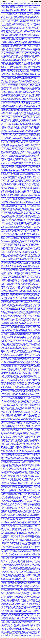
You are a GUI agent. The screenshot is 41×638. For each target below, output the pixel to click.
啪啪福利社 (5, 558)
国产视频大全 (31, 504)
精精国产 (38, 155)
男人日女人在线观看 (15, 504)
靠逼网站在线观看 (19, 147)
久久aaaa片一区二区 (31, 586)
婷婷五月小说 (15, 251)
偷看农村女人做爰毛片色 (21, 247)
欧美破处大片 (27, 55)
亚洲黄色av (14, 263)
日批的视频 (28, 130)
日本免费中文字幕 (27, 336)
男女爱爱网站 (36, 268)
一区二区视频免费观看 (14, 521)
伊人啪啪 (26, 479)
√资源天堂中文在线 (10, 31)
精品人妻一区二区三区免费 (9, 261)
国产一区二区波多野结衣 (34, 116)
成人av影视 (31, 262)
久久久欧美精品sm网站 (6, 396)
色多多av (24, 297)
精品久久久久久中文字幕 (19, 384)
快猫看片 (33, 277)
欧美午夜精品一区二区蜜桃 (24, 322)
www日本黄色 (18, 601)
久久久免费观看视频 (11, 568)
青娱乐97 (30, 629)
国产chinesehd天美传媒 (16, 497)
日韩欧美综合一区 (9, 603)
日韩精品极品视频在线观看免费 (25, 404)
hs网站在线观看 (11, 177)
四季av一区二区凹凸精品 (6, 173)
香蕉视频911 (33, 17)
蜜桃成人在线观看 (22, 556)
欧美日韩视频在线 (17, 28)
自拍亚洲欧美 (21, 340)
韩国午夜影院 (25, 140)
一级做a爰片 (23, 558)
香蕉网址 (5, 135)
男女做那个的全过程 (19, 479)
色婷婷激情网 (6, 358)
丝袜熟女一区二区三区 (25, 270)
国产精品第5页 (13, 96)
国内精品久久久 (7, 116)
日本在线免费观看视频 (24, 20)
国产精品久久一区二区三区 (17, 85)
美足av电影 (7, 184)
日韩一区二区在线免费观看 (13, 195)
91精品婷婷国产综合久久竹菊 (25, 13)
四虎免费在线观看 (12, 352)
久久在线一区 (13, 304)
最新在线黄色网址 (5, 304)
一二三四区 (32, 56)
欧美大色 (36, 141)
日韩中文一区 (31, 329)
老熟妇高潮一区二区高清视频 (17, 148)
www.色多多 (11, 141)
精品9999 (14, 430)
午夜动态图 (22, 14)
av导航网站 (4, 461)
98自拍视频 (28, 256)
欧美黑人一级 (4, 219)
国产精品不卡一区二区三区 (14, 42)
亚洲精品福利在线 (16, 329)
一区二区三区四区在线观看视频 (10, 49)
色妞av (31, 259)
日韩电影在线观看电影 (6, 12)
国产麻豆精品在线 (18, 94)
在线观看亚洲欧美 (7, 503)
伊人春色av (17, 376)
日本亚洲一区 (36, 49)
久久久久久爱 (15, 387)
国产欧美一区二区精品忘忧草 (29, 305)
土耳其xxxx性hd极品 (15, 368)
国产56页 (26, 439)
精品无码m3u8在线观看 (6, 465)
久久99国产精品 (15, 569)
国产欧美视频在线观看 (9, 307)
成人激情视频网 (28, 34)
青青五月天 (31, 628)
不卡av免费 (10, 290)
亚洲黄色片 (8, 507)
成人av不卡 (9, 209)
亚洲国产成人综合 (16, 412)
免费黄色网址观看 (15, 536)
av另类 (17, 482)
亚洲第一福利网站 (24, 87)
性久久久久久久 (33, 224)
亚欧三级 (8, 368)
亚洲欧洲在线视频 (33, 98)
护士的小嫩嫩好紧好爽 (9, 48)
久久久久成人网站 (28, 7)
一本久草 (5, 423)
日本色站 (20, 281)
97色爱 (14, 517)
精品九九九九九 (9, 238)
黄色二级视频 (15, 39)
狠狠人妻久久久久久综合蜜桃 (24, 446)
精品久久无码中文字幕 (30, 206)
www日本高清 (29, 12)
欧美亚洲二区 (12, 19)
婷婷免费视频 (21, 483)
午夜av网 (16, 224)
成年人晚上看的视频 (34, 315)
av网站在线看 (7, 302)
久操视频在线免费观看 (17, 116)
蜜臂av (21, 403)
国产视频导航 (30, 334)
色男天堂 (37, 187)
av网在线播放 (6, 259)
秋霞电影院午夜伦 (5, 147)
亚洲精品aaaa (15, 197)
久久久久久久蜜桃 (17, 501)
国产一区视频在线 (20, 66)
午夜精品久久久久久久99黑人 (11, 318)
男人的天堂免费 (33, 255)
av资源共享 (37, 55)
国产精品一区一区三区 (22, 240)
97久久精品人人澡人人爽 (27, 32)
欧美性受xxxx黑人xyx (10, 37)
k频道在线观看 (7, 256)
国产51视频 (25, 389)
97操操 (37, 66)
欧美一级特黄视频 (31, 237)
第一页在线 (18, 57)
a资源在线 (5, 393)
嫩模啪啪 (36, 131)
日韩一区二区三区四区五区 (15, 62)
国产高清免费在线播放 (13, 106)
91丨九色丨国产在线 (5, 269)
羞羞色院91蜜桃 (18, 212)
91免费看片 (4, 70)
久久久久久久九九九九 (8, 258)
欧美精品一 (34, 165)
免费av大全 (7, 85)
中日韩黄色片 (10, 531)
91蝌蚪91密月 (33, 20)
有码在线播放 (7, 365)
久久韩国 (28, 540)
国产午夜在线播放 (25, 447)
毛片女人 (16, 185)
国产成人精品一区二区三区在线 (9, 542)
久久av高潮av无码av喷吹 (31, 134)
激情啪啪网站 (24, 73)
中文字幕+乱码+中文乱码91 (33, 99)
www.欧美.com (26, 409)
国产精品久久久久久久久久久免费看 (13, 309)
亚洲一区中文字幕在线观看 (9, 240)
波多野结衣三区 (12, 298)
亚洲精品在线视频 (28, 49)
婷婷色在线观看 (28, 147)
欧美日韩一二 (31, 362)
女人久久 (27, 318)
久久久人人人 (9, 544)
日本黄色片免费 (6, 458)
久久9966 (9, 113)
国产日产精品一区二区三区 (16, 499)
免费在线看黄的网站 (17, 544)
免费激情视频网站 (26, 423)
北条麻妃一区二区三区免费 (29, 583)
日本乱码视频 (13, 551)
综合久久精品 (15, 252)
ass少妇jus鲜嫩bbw (5, 457)
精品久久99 (34, 340)
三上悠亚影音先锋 (8, 44)
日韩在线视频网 (7, 590)
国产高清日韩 (27, 172)
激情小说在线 (13, 348)
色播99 (6, 394)
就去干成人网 (36, 369)
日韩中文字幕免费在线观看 (30, 411)
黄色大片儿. (6, 153)
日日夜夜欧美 (11, 64)
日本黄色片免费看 (28, 354)
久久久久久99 (29, 448)
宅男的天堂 (30, 574)
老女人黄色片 (28, 560)
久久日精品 (29, 204)
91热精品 (10, 14)
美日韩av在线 (24, 329)
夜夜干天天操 (28, 347)
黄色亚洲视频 (25, 162)
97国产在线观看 (27, 571)
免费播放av (5, 14)
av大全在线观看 (21, 418)
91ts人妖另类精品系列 (23, 160)
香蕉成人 (8, 451)
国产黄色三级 (4, 156)
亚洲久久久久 (5, 76)
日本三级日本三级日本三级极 (31, 614)
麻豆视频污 (37, 244)
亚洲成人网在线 (7, 265)
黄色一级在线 (28, 384)
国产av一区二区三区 (20, 206)
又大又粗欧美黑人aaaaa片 (9, 73)
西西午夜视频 (14, 500)
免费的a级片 (32, 525)
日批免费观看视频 (31, 231)
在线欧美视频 (20, 551)
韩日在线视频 (6, 123)
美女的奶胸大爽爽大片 (18, 354)
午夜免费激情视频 (18, 316)
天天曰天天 (29, 569)
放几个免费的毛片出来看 (31, 174)
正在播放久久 (24, 462)
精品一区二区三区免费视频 (28, 215)
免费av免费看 (12, 514)
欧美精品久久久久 (15, 627)
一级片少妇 (16, 344)
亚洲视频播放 (4, 119)
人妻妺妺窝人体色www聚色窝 (21, 248)
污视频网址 (12, 586)
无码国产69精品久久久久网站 (8, 51)
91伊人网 (33, 266)
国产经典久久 (10, 472)
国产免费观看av (23, 115)
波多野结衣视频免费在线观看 (21, 606)
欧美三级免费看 (35, 130)
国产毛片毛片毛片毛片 (24, 251)
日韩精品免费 (30, 635)
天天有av (11, 287)
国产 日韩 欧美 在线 (23, 108)
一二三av (18, 280)
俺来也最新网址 (16, 60)
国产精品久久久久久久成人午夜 (25, 163)
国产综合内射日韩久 (35, 220)
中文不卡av (35, 300)
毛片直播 (3, 245)
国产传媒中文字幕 (25, 396)
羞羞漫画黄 (25, 78)
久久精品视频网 (14, 268)
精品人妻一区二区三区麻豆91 (31, 105)
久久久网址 (4, 26)
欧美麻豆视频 (19, 585)
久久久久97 (3, 13)
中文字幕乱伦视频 (29, 279)
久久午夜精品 (29, 428)
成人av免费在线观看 (12, 277)
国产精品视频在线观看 (20, 535)
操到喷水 (12, 147)
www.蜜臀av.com (26, 397)
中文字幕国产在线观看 (12, 13)
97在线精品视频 (19, 595)
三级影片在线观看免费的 (34, 10)
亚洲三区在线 (6, 268)
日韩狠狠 (17, 301)
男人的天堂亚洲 (17, 44)
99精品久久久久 (22, 561)
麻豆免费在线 (9, 575)
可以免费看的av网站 (10, 515)
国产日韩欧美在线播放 (23, 56)
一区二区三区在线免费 (23, 183)
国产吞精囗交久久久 (9, 557)
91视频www (18, 140)
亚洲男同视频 (20, 55)
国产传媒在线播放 (17, 133)
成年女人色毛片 (35, 475)
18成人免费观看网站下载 (29, 275)
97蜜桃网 (35, 238)
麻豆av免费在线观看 (20, 134)
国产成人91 (26, 400)
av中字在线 (9, 197)
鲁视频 (23, 382)
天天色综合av (26, 515)
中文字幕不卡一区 (29, 620)
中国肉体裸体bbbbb (35, 88)
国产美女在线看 (26, 44)
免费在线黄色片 (21, 16)
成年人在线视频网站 (33, 191)
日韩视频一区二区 (21, 26)
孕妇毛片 (26, 546)
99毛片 (6, 352)
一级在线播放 (6, 547)
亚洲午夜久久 (34, 270)
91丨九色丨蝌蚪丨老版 (28, 95)
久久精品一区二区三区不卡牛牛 (30, 153)
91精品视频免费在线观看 (14, 357)
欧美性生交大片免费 (19, 615)
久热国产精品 (26, 84)
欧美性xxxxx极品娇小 (7, 453)
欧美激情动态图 (15, 124)
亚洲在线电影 (14, 38)
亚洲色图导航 (31, 252)
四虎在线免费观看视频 (8, 454)
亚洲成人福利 (34, 440)
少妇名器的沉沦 (23, 490)
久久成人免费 (32, 80)
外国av (34, 514)
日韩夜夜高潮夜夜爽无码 (14, 625)
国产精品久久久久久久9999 (33, 429)
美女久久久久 (33, 44)
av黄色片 (23, 425)
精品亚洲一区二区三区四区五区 (19, 27)
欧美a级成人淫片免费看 (15, 152)
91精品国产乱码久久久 (21, 298)
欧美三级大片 (25, 435)
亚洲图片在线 (30, 198)
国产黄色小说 (22, 249)
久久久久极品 (16, 245)
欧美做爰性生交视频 (31, 71)
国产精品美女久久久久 (14, 83)
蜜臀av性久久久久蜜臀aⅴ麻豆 (10, 561)
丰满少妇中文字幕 (35, 284)
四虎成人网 (37, 95)
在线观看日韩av (16, 119)
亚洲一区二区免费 (22, 121)
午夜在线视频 (21, 185)
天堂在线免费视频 (5, 145)
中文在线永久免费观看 (28, 537)
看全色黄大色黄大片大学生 (15, 170)
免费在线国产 (10, 158)
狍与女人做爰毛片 (32, 408)
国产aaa (28, 535)
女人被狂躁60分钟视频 (27, 113)
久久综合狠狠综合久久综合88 (9, 181)
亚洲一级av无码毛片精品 (14, 403)
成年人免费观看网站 (13, 394)
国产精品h (25, 525)
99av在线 (33, 219)
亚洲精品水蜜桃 (35, 91)
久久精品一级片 (12, 226)
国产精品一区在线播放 (7, 128)
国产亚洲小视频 (31, 298)
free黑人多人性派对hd (32, 26)
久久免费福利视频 (32, 582)
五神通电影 (6, 586)
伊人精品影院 (15, 34)
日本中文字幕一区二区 (6, 39)
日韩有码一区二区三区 (12, 340)
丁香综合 (28, 327)
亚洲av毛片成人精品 (22, 45)
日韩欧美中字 (11, 208)
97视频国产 (5, 16)
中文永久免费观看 (28, 416)
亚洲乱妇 (34, 533)
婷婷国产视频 (24, 492)
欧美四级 (20, 135)
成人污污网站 (31, 199)
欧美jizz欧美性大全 (24, 407)
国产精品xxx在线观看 (33, 521)
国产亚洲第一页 (32, 617)
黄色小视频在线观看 (22, 635)
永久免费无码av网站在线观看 (21, 128)
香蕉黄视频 (37, 464)
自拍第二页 (11, 192)
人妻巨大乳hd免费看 (34, 343)
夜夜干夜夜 (10, 70)
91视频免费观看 (19, 390)
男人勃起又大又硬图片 (21, 476)
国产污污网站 (33, 618)
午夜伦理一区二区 (16, 137)
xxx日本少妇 (36, 352)
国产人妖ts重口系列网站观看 (26, 102)
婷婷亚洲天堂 (12, 63)
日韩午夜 (34, 339)
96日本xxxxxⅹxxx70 (35, 39)
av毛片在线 (19, 494)
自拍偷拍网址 (24, 191)
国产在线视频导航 (20, 202)
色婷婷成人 (4, 418)
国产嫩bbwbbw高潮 (22, 190)
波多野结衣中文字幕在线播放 (14, 127)
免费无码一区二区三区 (9, 10)
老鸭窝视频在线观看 (26, 478)
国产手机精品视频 (31, 496)
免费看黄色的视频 (29, 144)
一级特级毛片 (31, 476)
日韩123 (37, 524)
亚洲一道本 (30, 131)
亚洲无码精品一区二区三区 (29, 135)
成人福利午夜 (15, 440)
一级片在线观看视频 (21, 81)
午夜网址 (28, 426)
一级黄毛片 (12, 390)
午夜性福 (9, 120)
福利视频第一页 (22, 380)
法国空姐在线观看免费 (32, 103)
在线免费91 (8, 23)
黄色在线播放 (15, 614)
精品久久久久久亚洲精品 (6, 28)
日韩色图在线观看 (16, 396)
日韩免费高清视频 (29, 145)
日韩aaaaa (33, 272)
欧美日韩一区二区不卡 (7, 167)
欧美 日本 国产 (9, 361)
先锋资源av (6, 152)
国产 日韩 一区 (23, 83)
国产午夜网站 (27, 63)
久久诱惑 (32, 187)
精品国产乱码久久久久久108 (23, 37)
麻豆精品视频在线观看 (23, 255)
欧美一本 (30, 108)
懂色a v (17, 188)
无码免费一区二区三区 (22, 377)
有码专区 (25, 116)
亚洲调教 (19, 131)
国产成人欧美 (32, 67)
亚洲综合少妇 (10, 416)
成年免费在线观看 (31, 173)
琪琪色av (31, 195)
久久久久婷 (25, 170)
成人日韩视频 (23, 30)
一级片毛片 (7, 284)
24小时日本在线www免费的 (33, 92)
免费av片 (35, 291)
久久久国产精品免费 (5, 286)
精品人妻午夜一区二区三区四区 (25, 38)
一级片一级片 (22, 268)
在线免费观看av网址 (10, 57)
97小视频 (14, 533)
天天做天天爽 (5, 391)
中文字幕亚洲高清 (6, 252)
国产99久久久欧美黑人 (26, 412)
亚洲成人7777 (6, 553)
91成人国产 (7, 74)
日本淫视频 (17, 468)
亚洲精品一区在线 (26, 57)
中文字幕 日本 (11, 560)
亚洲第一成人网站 (16, 120)
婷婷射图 (8, 24)
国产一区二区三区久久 (23, 205)
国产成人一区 (7, 343)
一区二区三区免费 (33, 355)
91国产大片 (27, 451)
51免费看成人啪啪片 (7, 88)
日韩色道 (33, 596)
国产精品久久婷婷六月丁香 (21, 532)
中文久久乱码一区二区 (15, 624)
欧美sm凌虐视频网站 (27, 501)
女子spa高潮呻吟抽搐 (17, 209)
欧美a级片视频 (14, 163)
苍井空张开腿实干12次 (30, 483)
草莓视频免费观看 (14, 547)
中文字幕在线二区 (17, 628)
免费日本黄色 (21, 130)
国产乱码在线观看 (27, 544)
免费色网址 (20, 180)
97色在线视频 (14, 184)
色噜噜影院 (5, 448)
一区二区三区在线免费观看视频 (19, 23)
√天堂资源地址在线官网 (15, 457)
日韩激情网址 (23, 126)
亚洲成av (13, 217)
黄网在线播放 (7, 77)
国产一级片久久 (27, 277)
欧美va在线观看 (13, 441)
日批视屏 (30, 295)
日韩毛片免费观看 (5, 390)
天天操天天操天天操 (32, 48)
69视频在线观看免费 (19, 158)
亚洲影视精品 (19, 515)
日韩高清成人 (29, 380)
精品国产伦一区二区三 (13, 115)
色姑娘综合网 (29, 558)
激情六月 (21, 34)
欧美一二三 (36, 621)
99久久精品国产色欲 (16, 191)
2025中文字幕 (30, 458)
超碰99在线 (7, 59)
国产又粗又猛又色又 (31, 405)
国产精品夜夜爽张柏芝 (22, 76)
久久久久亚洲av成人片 (6, 101)
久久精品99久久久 (7, 199)
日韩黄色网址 (22, 179)
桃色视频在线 (4, 169)
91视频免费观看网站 (12, 237)
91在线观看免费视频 (33, 128)
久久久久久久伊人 (17, 330)
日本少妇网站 (30, 386)
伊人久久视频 (13, 359)
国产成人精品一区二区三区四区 (30, 112)
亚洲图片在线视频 (12, 16)
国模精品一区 (23, 254)
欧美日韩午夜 (24, 393)
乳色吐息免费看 (12, 377)
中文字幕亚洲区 (21, 226)
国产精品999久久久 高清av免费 (17, 230)
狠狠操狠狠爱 (35, 368)
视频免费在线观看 (13, 20)
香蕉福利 (19, 348)
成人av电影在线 (20, 319)
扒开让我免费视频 (15, 447)
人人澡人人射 (26, 618)
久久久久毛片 (29, 81)
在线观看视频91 (20, 63)
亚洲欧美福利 (32, 280)
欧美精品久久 (36, 7)
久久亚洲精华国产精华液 (9, 105)
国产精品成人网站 (34, 216)
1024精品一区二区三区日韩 (21, 262)
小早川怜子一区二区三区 (13, 567)
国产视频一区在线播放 (12, 183)
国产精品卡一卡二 (28, 180)
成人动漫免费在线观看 (17, 95)
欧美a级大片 (34, 301)
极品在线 (23, 119)
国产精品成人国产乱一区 (18, 313)
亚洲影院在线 (32, 140)
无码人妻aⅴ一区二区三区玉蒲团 (8, 476)
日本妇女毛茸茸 (14, 341)
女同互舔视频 (11, 294)
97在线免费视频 (13, 334)
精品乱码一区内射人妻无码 (31, 320)
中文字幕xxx (28, 325)
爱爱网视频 (27, 441)
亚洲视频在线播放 (26, 165)
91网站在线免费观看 (28, 291)
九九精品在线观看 (20, 89)
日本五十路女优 (36, 416)
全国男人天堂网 (10, 572)
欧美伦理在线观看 (16, 444)
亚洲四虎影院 (23, 569)
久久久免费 (13, 269)
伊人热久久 (36, 32)
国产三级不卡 (20, 304)
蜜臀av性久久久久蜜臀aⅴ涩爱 (26, 519)
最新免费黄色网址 (22, 229)
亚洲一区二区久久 (24, 315)
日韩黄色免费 (22, 323)
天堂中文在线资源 (11, 89)
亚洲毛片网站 (21, 542)
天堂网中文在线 (24, 35)
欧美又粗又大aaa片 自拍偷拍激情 (18, 21)
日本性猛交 (32, 87)
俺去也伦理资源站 (36, 536)
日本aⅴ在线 (5, 212)
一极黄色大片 (11, 156)
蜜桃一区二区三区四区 (26, 371)
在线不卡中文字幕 (24, 124)
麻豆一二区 (9, 354)
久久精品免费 (24, 51)
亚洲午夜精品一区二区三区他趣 (13, 597)
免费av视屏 (24, 131)
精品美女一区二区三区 (6, 142)
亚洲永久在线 (4, 330)
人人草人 (35, 176)
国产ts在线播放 (27, 138)
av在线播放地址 (24, 98)
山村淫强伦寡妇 (11, 99)
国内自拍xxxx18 (34, 447)
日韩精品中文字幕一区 (14, 443)
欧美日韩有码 (36, 38)
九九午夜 (17, 589)
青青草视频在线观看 (12, 418)
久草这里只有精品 (10, 332)
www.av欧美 (34, 430)
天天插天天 (4, 89)
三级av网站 (30, 19)
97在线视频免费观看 (26, 42)
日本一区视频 (34, 304)
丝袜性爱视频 (18, 557)
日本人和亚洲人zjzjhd (35, 230)
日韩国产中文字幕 (26, 212)
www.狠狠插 (25, 628)
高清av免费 (11, 159)
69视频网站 (27, 216)
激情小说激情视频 (21, 599)
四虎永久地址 (36, 553)
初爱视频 (19, 24)
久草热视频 (6, 233)
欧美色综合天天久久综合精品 (16, 550)
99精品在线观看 (32, 473)
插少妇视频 (10, 320)
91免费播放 (11, 301)
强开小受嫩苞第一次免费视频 (32, 487)
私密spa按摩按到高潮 (24, 80)
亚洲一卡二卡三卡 (17, 167)
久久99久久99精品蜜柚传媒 (10, 205)
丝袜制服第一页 (32, 170)
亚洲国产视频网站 (32, 166)
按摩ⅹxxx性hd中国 (8, 222)
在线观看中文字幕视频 (6, 249)
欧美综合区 (12, 201)
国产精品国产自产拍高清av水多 (28, 137)
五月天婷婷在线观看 (8, 611)
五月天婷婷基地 (18, 473)
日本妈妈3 (4, 517)
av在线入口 (11, 212)
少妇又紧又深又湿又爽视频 (16, 153)
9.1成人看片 (27, 373)
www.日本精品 (14, 475)
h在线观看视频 (19, 307)
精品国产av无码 (33, 505)
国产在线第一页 (14, 56)
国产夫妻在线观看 (32, 64)
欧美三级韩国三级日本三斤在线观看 (30, 312)
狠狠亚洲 (20, 277)
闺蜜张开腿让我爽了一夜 (11, 108)
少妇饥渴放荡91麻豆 (27, 309)
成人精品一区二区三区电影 (32, 16)
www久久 (6, 80)
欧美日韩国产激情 (26, 284)
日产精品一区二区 (34, 319)
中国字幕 (14, 383)
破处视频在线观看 (12, 187)
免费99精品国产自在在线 (18, 373)
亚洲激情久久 (33, 407)
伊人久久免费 (7, 480)
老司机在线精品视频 (31, 345)
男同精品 (10, 330)
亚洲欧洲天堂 (21, 347)
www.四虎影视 (12, 319)
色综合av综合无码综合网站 (33, 181)
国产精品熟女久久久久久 (21, 454)
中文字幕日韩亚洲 (6, 263)
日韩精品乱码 (13, 451)
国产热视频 (28, 148)
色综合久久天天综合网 (25, 245)
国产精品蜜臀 (16, 88)
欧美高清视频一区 (17, 433)
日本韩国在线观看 (5, 7)
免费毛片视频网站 (5, 56)
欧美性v (29, 88)
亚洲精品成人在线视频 (8, 376)
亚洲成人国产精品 (8, 224)
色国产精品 (33, 209)
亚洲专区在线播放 (11, 582)
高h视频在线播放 (27, 294)
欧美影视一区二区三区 (33, 78)
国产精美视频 (19, 266)
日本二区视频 (18, 31)
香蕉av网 (16, 229)
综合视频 (18, 73)
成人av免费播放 (19, 176)
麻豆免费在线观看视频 (11, 620)
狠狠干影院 (27, 319)
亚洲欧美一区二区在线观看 (24, 91)
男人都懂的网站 (27, 266)
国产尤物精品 (21, 279)
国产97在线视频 (14, 351)
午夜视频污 (37, 537)
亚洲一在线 (12, 293)
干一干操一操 (16, 70)
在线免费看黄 (17, 272)
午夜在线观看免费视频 (32, 30)
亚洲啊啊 (3, 603)
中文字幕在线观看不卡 (27, 28)
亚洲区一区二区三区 (27, 494)
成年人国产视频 (13, 233)
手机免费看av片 (33, 109)
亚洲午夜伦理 (23, 88)
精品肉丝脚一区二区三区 (10, 55)
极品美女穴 (3, 416)
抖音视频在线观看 (24, 109)
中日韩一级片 (17, 613)
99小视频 (24, 92)
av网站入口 (26, 69)
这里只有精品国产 (12, 131)
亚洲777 (11, 17)
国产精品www (26, 316)
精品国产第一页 (4, 377)
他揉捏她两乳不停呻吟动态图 (30, 94)
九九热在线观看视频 (17, 113)
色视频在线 (18, 9)
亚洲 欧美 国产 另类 (34, 205)
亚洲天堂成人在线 (23, 252)
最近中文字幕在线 (34, 372)
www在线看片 (23, 589)
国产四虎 (29, 556)
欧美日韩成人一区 (15, 507)
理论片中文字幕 (20, 517)
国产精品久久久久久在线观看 (32, 313)
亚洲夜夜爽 (12, 588)
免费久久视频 (16, 270)
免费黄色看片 (21, 436)
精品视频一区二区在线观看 (12, 231)
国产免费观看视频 (13, 401)
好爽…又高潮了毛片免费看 (12, 450)
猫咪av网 (9, 487)
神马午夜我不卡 (11, 112)
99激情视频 (32, 124)
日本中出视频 (32, 213)
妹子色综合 (33, 234)
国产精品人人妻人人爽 (11, 194)
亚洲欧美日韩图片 (11, 511)
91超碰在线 (36, 12)
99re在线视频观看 (5, 17)
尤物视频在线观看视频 (17, 343)
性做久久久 (26, 311)
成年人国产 (28, 185)
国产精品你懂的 (27, 77)
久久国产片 (13, 421)
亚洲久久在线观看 (21, 405)
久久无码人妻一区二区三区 (27, 142)
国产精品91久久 (22, 184)
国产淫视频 (3, 183)
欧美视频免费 (30, 121)
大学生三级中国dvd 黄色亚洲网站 (22, 17)
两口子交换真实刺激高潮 (20, 398)
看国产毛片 (35, 347)
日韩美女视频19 (20, 110)
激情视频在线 (13, 123)
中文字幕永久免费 (35, 383)
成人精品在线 (27, 475)
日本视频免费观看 (35, 138)
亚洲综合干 (8, 329)
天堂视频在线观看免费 (16, 52)
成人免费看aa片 (19, 69)
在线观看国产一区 (28, 238)
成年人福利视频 (18, 400)
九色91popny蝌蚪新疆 (30, 66)
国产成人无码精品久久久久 (33, 394)
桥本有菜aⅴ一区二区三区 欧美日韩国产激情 (16, 204)
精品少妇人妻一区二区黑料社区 (18, 540)
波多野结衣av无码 (14, 7)
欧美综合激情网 (22, 117)
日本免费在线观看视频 (12, 121)
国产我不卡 (21, 475)
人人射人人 (28, 340)
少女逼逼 (12, 535)
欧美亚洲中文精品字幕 (34, 376)
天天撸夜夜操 (4, 439)
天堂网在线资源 (23, 231)
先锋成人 (10, 501)
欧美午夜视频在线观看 (21, 48)
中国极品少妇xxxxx (32, 393)
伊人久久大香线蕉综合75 (20, 288)
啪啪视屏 (21, 387)
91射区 (6, 432)
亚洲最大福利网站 (7, 276)
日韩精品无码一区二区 (28, 159)
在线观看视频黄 (23, 432)
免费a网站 (19, 187)
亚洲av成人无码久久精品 (14, 174)
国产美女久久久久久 (16, 286)
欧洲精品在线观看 (10, 247)
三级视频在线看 (33, 469)
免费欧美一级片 (33, 549)
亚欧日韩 (32, 149)
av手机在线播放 (19, 201)
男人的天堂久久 (26, 281)
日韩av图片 (24, 581)
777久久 (34, 571)
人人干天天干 (33, 426)
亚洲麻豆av (20, 461)
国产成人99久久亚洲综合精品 (19, 12)
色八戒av (10, 119)
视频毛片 (3, 437)
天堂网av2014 (16, 14)
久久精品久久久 (26, 74)
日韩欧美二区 (21, 145)
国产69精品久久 (13, 522)
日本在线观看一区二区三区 (9, 71)
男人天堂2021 (36, 302)
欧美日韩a (32, 373)
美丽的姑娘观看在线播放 (33, 27)
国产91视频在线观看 (27, 62)
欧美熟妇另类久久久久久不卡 (8, 9)
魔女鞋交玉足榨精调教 (29, 211)
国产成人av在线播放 (26, 152)
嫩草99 (19, 219)
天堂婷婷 (3, 23)
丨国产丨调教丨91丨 (30, 226)
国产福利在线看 (8, 313)
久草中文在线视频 (24, 391)
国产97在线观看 (12, 635)
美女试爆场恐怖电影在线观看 (29, 41)
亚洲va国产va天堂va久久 (9, 220)
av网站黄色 (24, 629)
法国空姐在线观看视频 (31, 89)
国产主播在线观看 (22, 401)
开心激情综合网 (19, 112)
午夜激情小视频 (31, 454)
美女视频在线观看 (28, 176)
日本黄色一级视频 (8, 35)
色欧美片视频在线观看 (21, 19)
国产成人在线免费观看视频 (31, 633)
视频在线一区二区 (16, 142)
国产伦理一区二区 (5, 96)
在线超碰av (19, 84)
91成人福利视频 (36, 117)
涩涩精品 (9, 387)
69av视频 (3, 37)
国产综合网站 (18, 581)
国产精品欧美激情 (16, 155)
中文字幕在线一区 (36, 294)
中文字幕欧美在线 (12, 135)
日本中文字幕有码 (32, 115)
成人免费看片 (13, 436)
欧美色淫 (36, 201)
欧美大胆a (5, 556)
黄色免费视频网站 (29, 341)
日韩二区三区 (5, 414)
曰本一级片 (21, 439)
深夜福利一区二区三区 (24, 234)
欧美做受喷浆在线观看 (15, 32)
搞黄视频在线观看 (18, 290)
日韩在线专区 (31, 244)
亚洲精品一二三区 (16, 350)
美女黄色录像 (5, 379)
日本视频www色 (14, 145)
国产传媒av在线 (17, 371)
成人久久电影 (34, 46)
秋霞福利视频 (30, 401)
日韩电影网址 (15, 249)
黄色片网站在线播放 (19, 554)
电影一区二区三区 (33, 162)
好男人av (3, 117)
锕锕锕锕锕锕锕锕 (22, 334)
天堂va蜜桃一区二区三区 (8, 563)
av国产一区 (19, 469)
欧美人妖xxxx (20, 568)
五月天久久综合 (16, 101)
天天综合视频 (6, 281)
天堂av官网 (7, 254)
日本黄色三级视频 (31, 197)
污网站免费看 (26, 387)
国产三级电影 (37, 436)
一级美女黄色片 (18, 389)
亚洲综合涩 (33, 568)
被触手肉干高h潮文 (21, 181)
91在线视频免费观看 (22, 261)
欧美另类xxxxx (6, 230)
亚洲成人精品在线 (34, 625)
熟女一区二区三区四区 (21, 236)
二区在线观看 (24, 504)
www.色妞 (27, 220)
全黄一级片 (7, 126)
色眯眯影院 (29, 621)
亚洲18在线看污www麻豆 (12, 149)
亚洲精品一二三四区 (16, 78)
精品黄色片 (22, 567)
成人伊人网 (10, 229)
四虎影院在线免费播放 (17, 77)
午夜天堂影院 (23, 227)
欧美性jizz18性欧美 (15, 30)
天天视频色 (14, 325)
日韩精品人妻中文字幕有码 (30, 293)
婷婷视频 (20, 49)
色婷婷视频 (18, 51)
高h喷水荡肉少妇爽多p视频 (28, 31)
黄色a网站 (20, 529)
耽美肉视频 (14, 508)
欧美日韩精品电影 (21, 345)
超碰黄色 (36, 404)
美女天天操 (5, 426)
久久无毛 (19, 213)
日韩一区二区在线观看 (32, 45)
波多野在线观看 (20, 533)
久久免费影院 (11, 297)
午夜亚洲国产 (6, 148)
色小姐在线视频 (19, 588)
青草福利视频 (5, 223)
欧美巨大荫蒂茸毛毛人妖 (11, 255)
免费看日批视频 (6, 21)
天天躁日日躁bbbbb (34, 350)
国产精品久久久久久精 (26, 24)
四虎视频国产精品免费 (32, 254)
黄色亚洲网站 (11, 460)
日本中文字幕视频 (32, 492)
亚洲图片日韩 (5, 20)
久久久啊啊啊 (16, 315)
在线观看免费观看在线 (7, 608)
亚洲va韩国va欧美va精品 (16, 528)
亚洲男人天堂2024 (12, 103)
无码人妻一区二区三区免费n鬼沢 (29, 337)
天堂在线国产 (18, 165)
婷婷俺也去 (30, 261)
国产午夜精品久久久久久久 (30, 421)
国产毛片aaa (18, 312)
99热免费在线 (6, 540)
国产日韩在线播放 (29, 202)
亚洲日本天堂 (18, 283)
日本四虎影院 (4, 92)
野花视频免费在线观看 (7, 593)
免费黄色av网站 (13, 322)
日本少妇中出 (35, 478)
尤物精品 (23, 485)
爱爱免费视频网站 (11, 69)
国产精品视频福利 (18, 409)
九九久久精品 (27, 46)
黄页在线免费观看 (32, 590)
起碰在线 (33, 63)
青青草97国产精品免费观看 (28, 524)
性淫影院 (31, 194)
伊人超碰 (21, 7)
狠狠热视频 (23, 256)
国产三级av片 (23, 173)
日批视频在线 (22, 450)
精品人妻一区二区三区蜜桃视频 (32, 217)
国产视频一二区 (15, 365)
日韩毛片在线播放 (26, 219)
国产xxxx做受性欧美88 (17, 265)
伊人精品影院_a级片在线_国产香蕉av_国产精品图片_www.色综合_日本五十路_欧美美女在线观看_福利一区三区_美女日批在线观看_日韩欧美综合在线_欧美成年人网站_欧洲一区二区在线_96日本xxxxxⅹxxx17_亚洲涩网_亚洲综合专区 (20, 5)
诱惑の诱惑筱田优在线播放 (34, 503)
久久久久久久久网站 (30, 542)
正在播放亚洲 (24, 258)
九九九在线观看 (36, 24)
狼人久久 (21, 106)
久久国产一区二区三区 (20, 141)
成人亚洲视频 (4, 539)
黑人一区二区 (18, 505)
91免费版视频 (33, 70)
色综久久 (25, 362)
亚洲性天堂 (35, 448)
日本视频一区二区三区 (8, 165)
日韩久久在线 (33, 535)
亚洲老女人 (7, 436)
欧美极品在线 (17, 492)
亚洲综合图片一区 (5, 336)
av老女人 (25, 167)
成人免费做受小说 (22, 198)
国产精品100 (22, 308)
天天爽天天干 (12, 362)
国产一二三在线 (15, 571)
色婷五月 (28, 288)
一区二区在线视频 (33, 557)
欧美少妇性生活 (19, 105)
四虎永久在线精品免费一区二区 (11, 490)
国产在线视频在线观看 (30, 59)
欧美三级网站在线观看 (13, 448)
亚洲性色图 (3, 382)
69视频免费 (14, 244)
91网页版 (8, 38)
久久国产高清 (21, 123)
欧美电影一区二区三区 (32, 126)
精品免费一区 (29, 425)
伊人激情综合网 (6, 397)
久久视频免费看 (7, 137)
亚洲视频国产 (6, 275)
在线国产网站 (32, 400)
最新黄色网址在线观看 (12, 91)
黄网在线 (31, 546)
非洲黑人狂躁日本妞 (25, 366)
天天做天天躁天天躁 (18, 138)
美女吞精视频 (37, 519)
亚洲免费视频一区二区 (34, 415)
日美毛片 (36, 145)
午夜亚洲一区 (37, 460)
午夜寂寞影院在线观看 (21, 99)
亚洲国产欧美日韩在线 (23, 419)
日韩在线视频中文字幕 (21, 586)
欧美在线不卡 (34, 387)
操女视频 (13, 66)
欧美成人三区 (25, 578)
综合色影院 (10, 479)
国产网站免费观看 (21, 71)
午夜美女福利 (29, 485)
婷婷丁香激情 (30, 23)
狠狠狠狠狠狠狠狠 (18, 593)
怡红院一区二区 (18, 159)
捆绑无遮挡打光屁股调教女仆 (10, 243)
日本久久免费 (17, 337)
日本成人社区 (4, 41)
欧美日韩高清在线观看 (6, 537)
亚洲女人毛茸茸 (23, 197)
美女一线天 (33, 84)
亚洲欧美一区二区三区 (28, 53)
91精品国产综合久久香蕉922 (14, 92)
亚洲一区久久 (21, 325)
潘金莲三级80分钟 (6, 124)
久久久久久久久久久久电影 (10, 380)
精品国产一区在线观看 (6, 34)
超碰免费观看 (31, 258)
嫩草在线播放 (9, 211)
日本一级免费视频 (8, 288)
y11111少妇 (3, 244)
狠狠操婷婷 (22, 448)
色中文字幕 (27, 596)
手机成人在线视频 (7, 151)
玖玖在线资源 (37, 458)
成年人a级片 (6, 190)
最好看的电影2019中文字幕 (8, 266)
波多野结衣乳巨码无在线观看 (15, 41)
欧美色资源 (13, 358)
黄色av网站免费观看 (29, 615)
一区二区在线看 (10, 601)
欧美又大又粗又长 (7, 524)
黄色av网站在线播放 (29, 158)
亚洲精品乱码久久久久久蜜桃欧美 (27, 344)
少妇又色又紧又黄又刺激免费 (17, 46)
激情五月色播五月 (31, 589)
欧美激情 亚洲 (27, 85)
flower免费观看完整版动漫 (11, 117)
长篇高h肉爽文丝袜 (7, 383)
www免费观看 (16, 607)
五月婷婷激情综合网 (10, 236)
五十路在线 (27, 96)
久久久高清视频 (33, 183)
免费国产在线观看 (11, 600)
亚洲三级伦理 (6, 528)
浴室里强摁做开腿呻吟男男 (12, 102)
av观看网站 (5, 115)
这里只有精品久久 (8, 606)
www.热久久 (4, 113)
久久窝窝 (22, 365)
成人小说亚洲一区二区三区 (26, 60)
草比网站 (34, 467)
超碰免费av (13, 24)
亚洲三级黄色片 (18, 294)
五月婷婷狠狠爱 (23, 64)
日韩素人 (19, 508)
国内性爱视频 (5, 443)
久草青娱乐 (25, 582)
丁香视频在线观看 (8, 311)
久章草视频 (29, 117)
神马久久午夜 (25, 508)
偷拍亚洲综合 (31, 76)
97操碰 (34, 512)
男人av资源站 (25, 67)
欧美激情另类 (24, 465)
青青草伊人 (7, 180)
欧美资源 (3, 231)
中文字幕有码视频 (36, 185)
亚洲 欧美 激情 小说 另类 (22, 10)
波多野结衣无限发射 (34, 419)
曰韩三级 (5, 298)
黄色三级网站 (16, 173)
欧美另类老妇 (12, 81)
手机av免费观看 (28, 106)
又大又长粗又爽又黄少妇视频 (20, 151)
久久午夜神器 (29, 514)
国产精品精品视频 (28, 287)
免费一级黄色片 (11, 140)
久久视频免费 (16, 35)
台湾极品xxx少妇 (24, 195)
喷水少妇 (21, 571)
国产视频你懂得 (20, 293)
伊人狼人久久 (4, 140)
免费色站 (9, 78)
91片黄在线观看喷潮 (33, 51)
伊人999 (25, 528)
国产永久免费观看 (25, 443)
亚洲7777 (21, 216)
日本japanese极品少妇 (22, 295)
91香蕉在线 (18, 382)
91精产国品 (25, 473)
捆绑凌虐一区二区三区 (19, 273)
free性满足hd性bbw (35, 446)
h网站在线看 (34, 563)
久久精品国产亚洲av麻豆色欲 (28, 9)
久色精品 (8, 30)
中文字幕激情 (29, 233)
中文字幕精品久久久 (12, 26)
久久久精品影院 (24, 408)
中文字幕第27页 (21, 233)
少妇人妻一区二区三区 (12, 279)
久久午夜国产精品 (27, 265)
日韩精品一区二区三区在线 (19, 471)
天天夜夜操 (36, 108)
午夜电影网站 (25, 330)
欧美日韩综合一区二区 (24, 39)
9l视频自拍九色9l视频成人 (10, 339)
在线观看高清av (6, 163)
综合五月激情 (14, 493)
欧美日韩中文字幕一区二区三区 (27, 547)
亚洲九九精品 (12, 76)
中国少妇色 (26, 499)
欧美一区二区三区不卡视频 (33, 21)
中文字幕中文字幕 (14, 126)
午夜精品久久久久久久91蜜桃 (15, 578)
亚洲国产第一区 (7, 412)
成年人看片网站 (34, 576)
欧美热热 (15, 169)
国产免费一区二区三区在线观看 (22, 192)
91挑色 (2, 222)
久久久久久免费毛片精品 (16, 275)
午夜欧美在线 (36, 261)
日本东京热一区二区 (19, 238)
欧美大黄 (4, 237)
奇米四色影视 (24, 590)
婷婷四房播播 (31, 468)
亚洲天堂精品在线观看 (33, 35)
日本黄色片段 (26, 209)
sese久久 (36, 23)
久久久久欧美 (32, 439)
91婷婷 (33, 55)
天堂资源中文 (13, 45)
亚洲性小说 (28, 119)
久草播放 (22, 174)
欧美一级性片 (28, 533)
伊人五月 (11, 393)
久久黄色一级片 (24, 468)
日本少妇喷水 (32, 177)
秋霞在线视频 (20, 451)
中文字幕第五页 (6, 341)
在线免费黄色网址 (29, 156)
